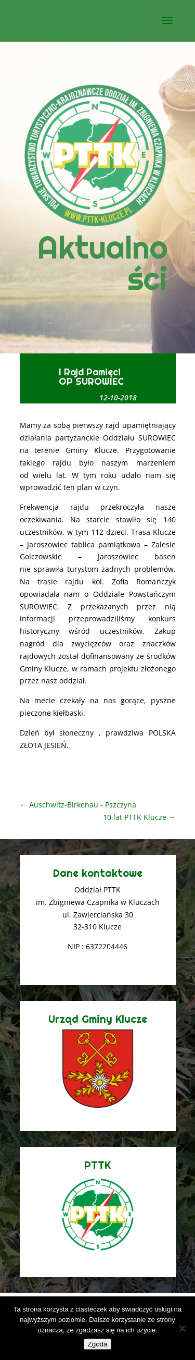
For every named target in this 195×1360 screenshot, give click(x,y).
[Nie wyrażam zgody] (182, 1328)
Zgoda (98, 1344)
